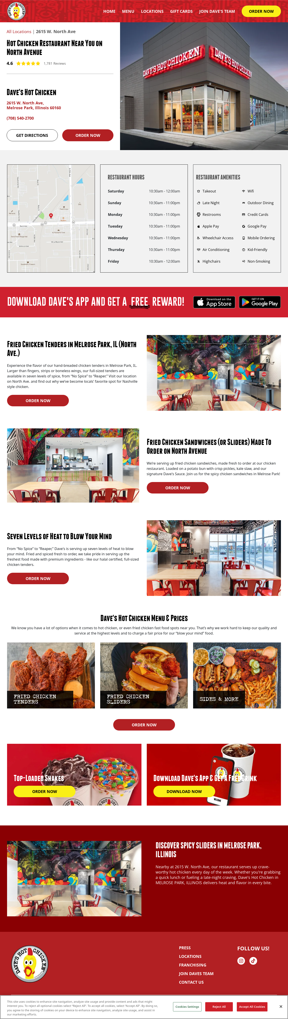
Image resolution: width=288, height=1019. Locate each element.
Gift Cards (181, 11)
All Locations (19, 31)
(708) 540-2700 (20, 118)
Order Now (87, 135)
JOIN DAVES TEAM (196, 973)
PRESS (185, 947)
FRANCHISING (192, 965)
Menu (128, 11)
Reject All (219, 1007)
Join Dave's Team (217, 11)
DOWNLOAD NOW (184, 791)
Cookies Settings (187, 1007)
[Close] (281, 1006)
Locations (152, 11)
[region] (144, 1007)
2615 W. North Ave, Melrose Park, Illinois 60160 (34, 105)
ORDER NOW (261, 11)
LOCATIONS (190, 956)
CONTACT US (191, 982)
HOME (109, 11)
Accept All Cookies (252, 1007)
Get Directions (32, 135)
